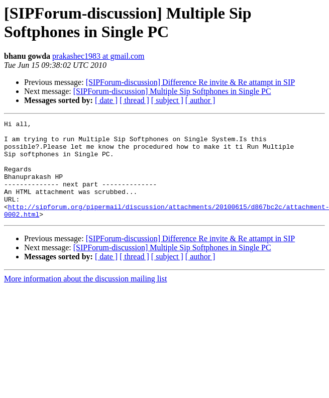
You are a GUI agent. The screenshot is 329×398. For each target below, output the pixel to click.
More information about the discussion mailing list (85, 298)
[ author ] (200, 100)
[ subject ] (167, 100)
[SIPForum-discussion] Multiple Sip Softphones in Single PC (172, 91)
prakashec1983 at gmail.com (98, 56)
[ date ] (106, 100)
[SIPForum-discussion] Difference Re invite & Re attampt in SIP (190, 82)
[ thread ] (134, 100)
